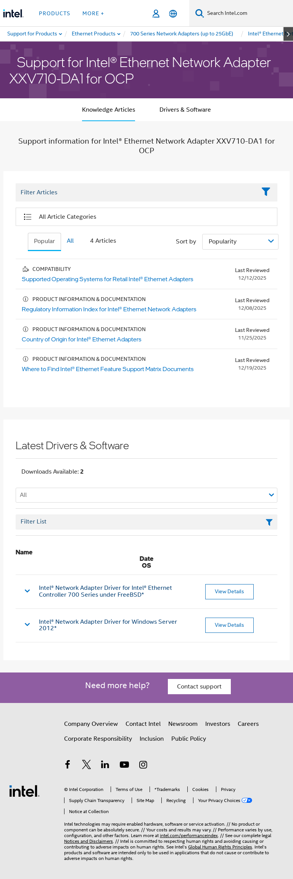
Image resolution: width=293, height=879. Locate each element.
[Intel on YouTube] (124, 766)
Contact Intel (143, 724)
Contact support (199, 686)
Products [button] (54, 13)
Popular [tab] (44, 241)
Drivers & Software (185, 110)
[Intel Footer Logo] (24, 790)
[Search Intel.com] (248, 13)
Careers (248, 724)
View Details (229, 591)
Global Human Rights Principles (220, 847)
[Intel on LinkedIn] (105, 766)
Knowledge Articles (108, 110)
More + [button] (93, 13)
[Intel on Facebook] (67, 766)
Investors (217, 724)
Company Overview (91, 724)
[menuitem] (94, 34)
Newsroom (183, 724)
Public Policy (188, 739)
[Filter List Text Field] (136, 192)
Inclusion (152, 739)
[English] (173, 13)
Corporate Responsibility (98, 739)
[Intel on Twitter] (86, 766)
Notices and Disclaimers (88, 841)
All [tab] (70, 241)
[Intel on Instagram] (143, 766)
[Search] (199, 13)
